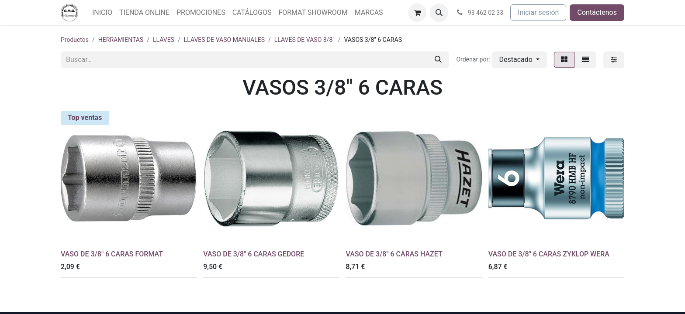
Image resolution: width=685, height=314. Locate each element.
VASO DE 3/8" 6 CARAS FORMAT (112, 254)
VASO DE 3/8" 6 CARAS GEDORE (253, 254)
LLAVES (163, 39)
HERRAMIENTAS (120, 39)
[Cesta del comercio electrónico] (417, 12)
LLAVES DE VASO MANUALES (224, 39)
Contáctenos (597, 12)
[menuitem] (102, 12)
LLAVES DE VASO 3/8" (304, 39)
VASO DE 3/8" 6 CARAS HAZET (394, 254)
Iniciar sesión (538, 12)
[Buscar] (438, 59)
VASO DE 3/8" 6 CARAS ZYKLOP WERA (548, 254)
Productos (75, 39)
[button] (439, 12)
